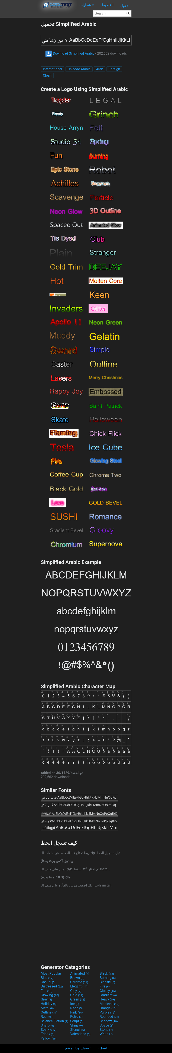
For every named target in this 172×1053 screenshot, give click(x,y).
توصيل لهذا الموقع (77, 1048)
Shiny (76, 1025)
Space (106, 1025)
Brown (77, 978)
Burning (108, 978)
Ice (74, 1004)
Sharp (47, 1025)
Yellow (49, 1038)
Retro (76, 1017)
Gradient (108, 995)
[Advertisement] (20, 85)
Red (46, 1017)
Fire (105, 986)
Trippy (47, 1034)
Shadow (109, 1021)
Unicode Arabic (79, 69)
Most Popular (51, 973)
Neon (76, 1008)
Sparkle (48, 1030)
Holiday (49, 1004)
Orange (108, 1008)
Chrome (79, 982)
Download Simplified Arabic (70, 53)
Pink (76, 1012)
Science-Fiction (54, 1021)
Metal (47, 1008)
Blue (47, 978)
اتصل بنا (101, 1048)
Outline (49, 1012)
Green (77, 999)
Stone (106, 1030)
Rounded (109, 1017)
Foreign (114, 69)
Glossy (108, 991)
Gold (76, 995)
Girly (75, 991)
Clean (47, 75)
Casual (48, 982)
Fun (46, 991)
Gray (46, 999)
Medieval (109, 1004)
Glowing (50, 995)
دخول (124, 6)
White (106, 1034)
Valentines (80, 1034)
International (52, 69)
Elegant (78, 986)
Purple (107, 1012)
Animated (79, 973)
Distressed (52, 986)
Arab (99, 69)
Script (76, 1021)
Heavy (107, 999)
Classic (107, 982)
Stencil (77, 1030)
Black (107, 973)
